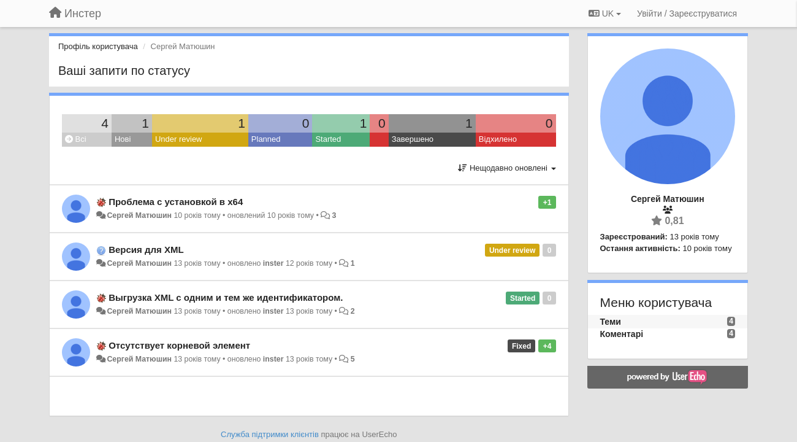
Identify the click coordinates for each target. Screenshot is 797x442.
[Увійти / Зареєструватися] (687, 13)
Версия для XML (146, 249)
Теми (610, 322)
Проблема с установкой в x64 (176, 201)
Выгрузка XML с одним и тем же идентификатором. (226, 297)
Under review (178, 139)
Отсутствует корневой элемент (179, 345)
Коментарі (622, 334)
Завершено (412, 139)
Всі (75, 139)
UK (605, 13)
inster (273, 263)
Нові (123, 139)
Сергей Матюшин (139, 215)
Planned (266, 139)
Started (328, 139)
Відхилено (498, 139)
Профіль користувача (98, 46)
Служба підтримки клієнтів (270, 434)
